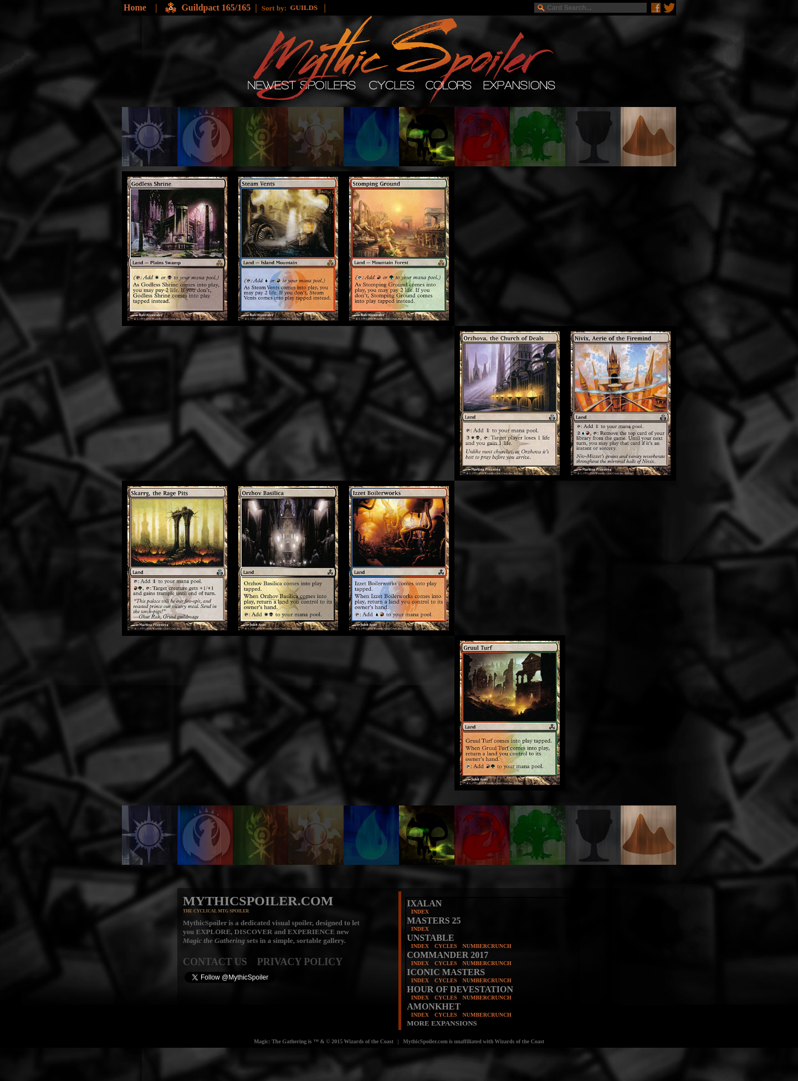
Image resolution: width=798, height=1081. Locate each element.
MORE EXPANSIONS (442, 1023)
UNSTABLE (430, 937)
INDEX (420, 912)
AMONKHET (434, 1006)
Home (135, 7)
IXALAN (424, 903)
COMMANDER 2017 (447, 955)
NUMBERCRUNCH (487, 946)
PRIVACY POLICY (300, 961)
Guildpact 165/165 (215, 7)
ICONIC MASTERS (446, 972)
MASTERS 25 (434, 920)
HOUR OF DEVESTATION (460, 989)
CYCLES (445, 946)
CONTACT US (220, 961)
